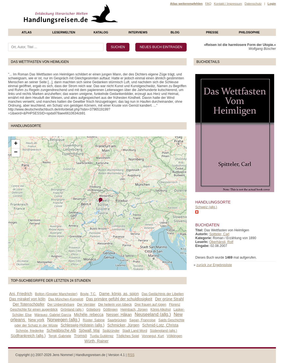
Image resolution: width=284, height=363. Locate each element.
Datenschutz (253, 3)
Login (272, 3)
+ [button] (16, 144)
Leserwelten (63, 32)
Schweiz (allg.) (206, 207)
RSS (130, 355)
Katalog (100, 32)
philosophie (249, 32)
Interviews (137, 32)
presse (212, 32)
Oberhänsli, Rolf (221, 242)
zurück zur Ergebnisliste (214, 265)
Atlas (27, 32)
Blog (175, 32)
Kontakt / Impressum (228, 3)
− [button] (16, 152)
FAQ (208, 3)
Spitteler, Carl (219, 234)
